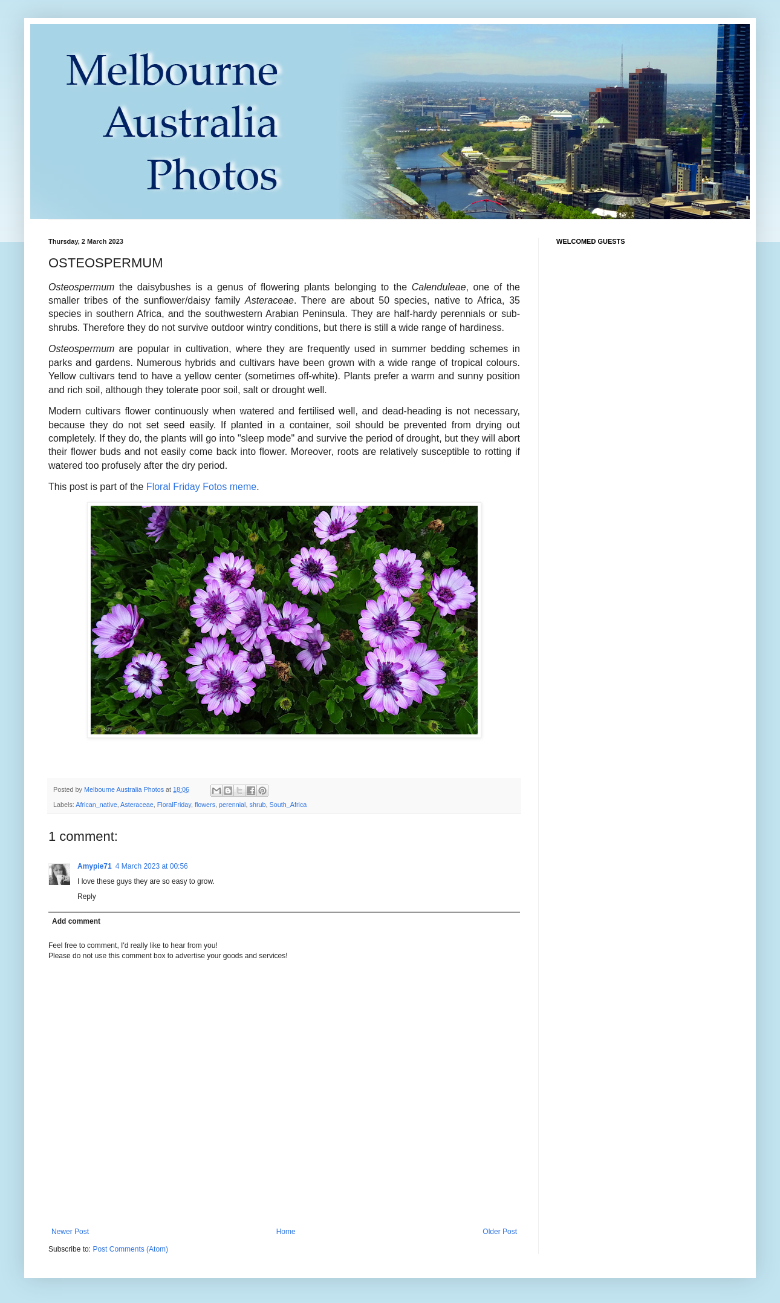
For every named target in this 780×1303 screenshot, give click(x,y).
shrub (258, 804)
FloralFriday (174, 804)
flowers (205, 804)
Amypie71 (94, 866)
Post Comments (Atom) (130, 1249)
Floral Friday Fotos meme (201, 487)
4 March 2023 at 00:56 (151, 866)
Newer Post (70, 1231)
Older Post (500, 1231)
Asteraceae (137, 804)
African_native (96, 804)
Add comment (76, 921)
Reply (86, 896)
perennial (232, 804)
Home (286, 1231)
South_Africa (288, 804)
